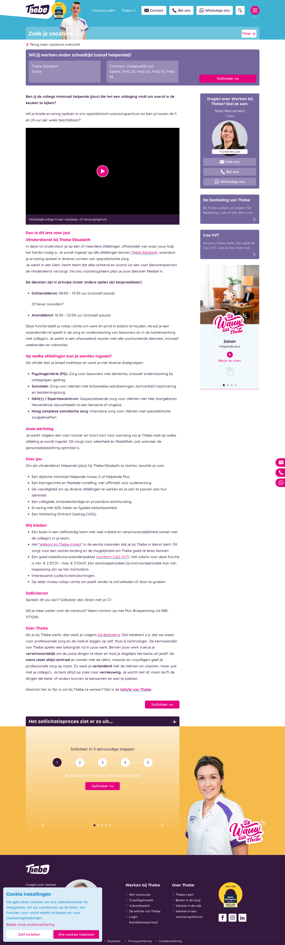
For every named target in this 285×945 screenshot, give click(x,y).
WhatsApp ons (214, 10)
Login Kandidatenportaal (142, 919)
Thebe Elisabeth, (144, 252)
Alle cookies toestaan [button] (76, 934)
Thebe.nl (128, 10)
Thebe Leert (182, 894)
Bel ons (181, 10)
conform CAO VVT (113, 557)
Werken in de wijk (186, 905)
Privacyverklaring (138, 941)
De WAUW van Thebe (143, 911)
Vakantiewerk (138, 905)
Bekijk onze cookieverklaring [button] (30, 924)
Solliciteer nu (228, 78)
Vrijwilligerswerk (139, 900)
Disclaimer (112, 941)
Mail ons (230, 162)
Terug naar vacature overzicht (53, 44)
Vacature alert (103, 10)
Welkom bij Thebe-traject (60, 544)
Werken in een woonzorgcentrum (187, 913)
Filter (248, 34)
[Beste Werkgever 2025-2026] (58, 11)
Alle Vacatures (138, 894)
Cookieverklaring (168, 941)
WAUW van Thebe (135, 689)
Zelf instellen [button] (29, 934)
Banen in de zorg (186, 900)
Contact (153, 10)
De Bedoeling (109, 635)
